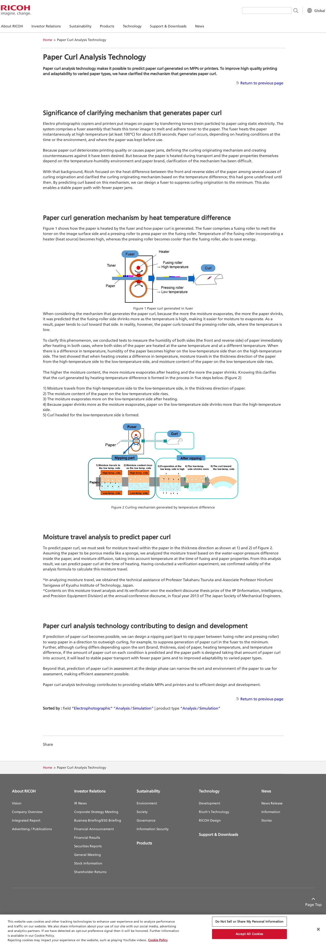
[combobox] (256, 10)
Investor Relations (89, 791)
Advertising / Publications (32, 829)
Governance (146, 820)
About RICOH (24, 791)
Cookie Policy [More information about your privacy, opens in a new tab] (158, 940)
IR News (80, 803)
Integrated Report (26, 820)
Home (47, 40)
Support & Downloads (218, 834)
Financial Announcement (94, 829)
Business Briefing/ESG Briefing (97, 820)
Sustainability (148, 791)
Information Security (153, 829)
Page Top (306, 904)
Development (209, 803)
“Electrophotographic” (92, 708)
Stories (266, 820)
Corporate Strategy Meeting (96, 812)
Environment (147, 803)
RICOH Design (210, 820)
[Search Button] (284, 10)
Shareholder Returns (90, 872)
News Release (272, 803)
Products (144, 843)
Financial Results (87, 837)
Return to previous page (261, 83)
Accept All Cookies (249, 934)
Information (270, 812)
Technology (209, 791)
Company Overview (27, 812)
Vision (16, 803)
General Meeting (87, 855)
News (266, 791)
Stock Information (88, 863)
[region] (163, 930)
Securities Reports (88, 846)
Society (142, 812)
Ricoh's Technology (214, 812)
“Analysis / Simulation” (134, 708)
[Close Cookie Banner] (318, 929)
